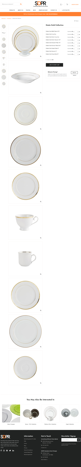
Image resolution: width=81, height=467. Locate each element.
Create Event (75, 4)
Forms (25, 443)
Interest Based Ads (28, 452)
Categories (3, 18)
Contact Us (44, 447)
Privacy (25, 448)
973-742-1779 (65, 10)
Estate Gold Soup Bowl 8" (52, 54)
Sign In (74, 75)
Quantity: (70, 31)
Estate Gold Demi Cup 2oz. (52, 37)
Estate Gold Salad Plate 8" (52, 48)
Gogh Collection (70, 424)
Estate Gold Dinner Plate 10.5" (53, 45)
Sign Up (74, 72)
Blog (25, 445)
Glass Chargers (11, 424)
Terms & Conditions (28, 450)
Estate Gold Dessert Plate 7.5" (53, 42)
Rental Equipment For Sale (30, 439)
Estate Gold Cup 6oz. (51, 34)
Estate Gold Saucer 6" (51, 51)
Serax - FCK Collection (30, 424)
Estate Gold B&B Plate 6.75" (53, 31)
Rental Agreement (28, 454)
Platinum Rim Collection (50, 424)
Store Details (44, 459)
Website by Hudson (64, 445)
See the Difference (51, 14)
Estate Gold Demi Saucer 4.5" (53, 39)
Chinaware (9, 18)
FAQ (25, 441)
